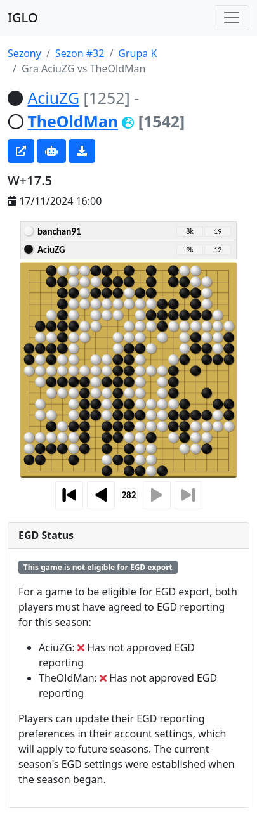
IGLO (23, 17)
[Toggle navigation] (231, 17)
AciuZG (53, 97)
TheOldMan (72, 121)
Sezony (24, 53)
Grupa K (137, 53)
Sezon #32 (80, 53)
